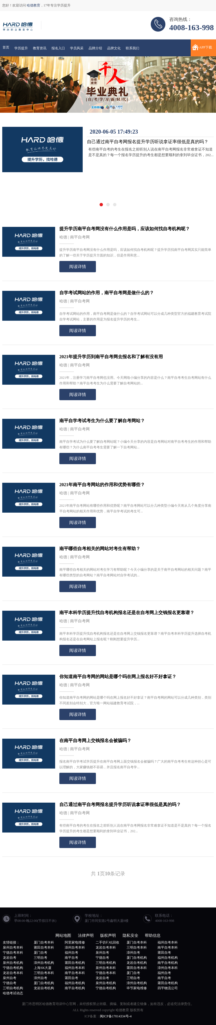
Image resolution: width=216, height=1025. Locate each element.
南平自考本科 (168, 947)
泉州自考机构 (13, 963)
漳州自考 (133, 953)
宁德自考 (102, 958)
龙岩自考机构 (137, 963)
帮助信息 (153, 935)
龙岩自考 (9, 958)
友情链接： (11, 942)
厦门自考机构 (137, 958)
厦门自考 (40, 953)
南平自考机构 (168, 963)
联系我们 (132, 48)
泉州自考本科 (13, 947)
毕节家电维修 (137, 988)
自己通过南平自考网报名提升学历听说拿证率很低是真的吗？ (147, 141)
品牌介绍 (95, 48)
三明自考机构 (106, 963)
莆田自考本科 (44, 947)
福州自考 (71, 953)
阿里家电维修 (75, 942)
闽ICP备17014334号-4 (116, 1016)
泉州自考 (102, 953)
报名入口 (58, 48)
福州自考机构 (168, 958)
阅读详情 (77, 266)
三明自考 (40, 958)
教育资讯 (39, 48)
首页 (6, 47)
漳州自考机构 (44, 963)
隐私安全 (130, 935)
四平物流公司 (168, 988)
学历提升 (21, 48)
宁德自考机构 (13, 968)
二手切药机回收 (107, 942)
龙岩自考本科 (106, 947)
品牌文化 (114, 48)
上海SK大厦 (42, 968)
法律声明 (86, 935)
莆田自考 (164, 953)
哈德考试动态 (13, 993)
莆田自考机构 (75, 963)
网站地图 (63, 935)
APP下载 (205, 47)
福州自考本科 (168, 942)
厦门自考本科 (44, 942)
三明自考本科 (137, 947)
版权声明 (108, 935)
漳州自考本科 (75, 947)
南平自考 (71, 958)
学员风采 (77, 48)
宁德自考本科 (13, 953)
